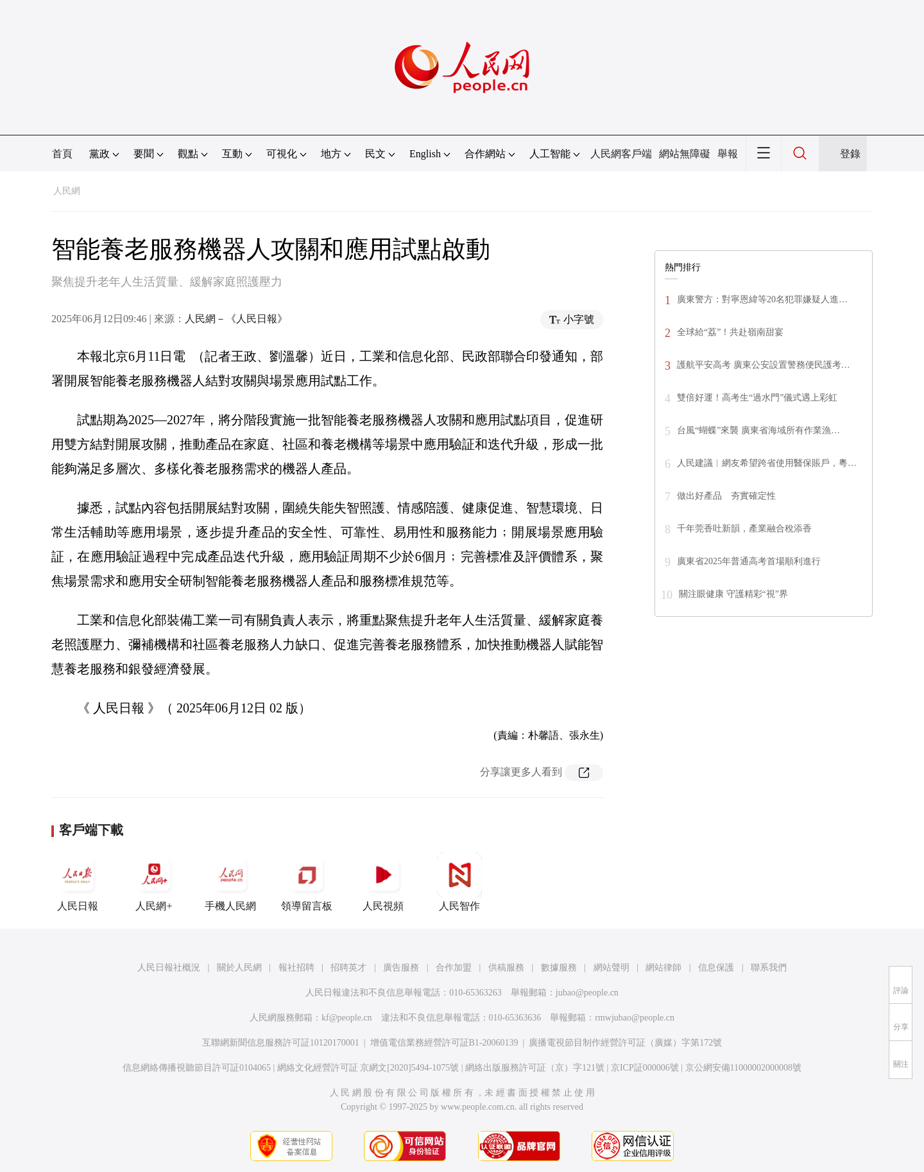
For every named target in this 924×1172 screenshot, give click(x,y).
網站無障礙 (684, 153)
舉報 (727, 153)
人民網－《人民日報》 (236, 318)
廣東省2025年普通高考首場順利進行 (749, 561)
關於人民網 (239, 967)
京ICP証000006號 (645, 1068)
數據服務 (559, 967)
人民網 (66, 191)
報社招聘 (296, 967)
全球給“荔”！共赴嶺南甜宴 (730, 332)
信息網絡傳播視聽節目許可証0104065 (197, 1068)
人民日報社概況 (168, 967)
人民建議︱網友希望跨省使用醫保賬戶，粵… (767, 463)
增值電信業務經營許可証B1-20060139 (444, 1042)
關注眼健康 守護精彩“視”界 (733, 594)
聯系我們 (769, 967)
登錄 (850, 153)
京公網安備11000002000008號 (743, 1068)
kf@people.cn (346, 1017)
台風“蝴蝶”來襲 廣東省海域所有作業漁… (758, 430)
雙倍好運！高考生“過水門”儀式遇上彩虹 (757, 397)
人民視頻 (383, 881)
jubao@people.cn (587, 992)
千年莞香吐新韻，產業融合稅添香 (744, 528)
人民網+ (154, 881)
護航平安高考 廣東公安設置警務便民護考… (763, 365)
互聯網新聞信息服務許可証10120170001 (280, 1042)
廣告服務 (401, 967)
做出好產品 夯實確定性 (726, 496)
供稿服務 (506, 967)
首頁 (62, 153)
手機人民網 (230, 881)
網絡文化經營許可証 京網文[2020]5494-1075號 (368, 1068)
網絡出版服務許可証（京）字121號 (534, 1068)
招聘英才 (348, 967)
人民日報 (77, 881)
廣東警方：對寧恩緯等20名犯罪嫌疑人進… (762, 299)
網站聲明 (611, 967)
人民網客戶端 (621, 153)
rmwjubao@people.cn (634, 1017)
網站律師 (663, 967)
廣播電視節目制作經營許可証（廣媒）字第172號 (625, 1042)
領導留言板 (306, 881)
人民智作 (459, 881)
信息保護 (716, 967)
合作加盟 (454, 967)
